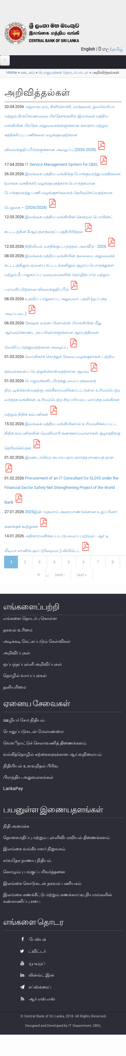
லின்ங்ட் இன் (35, 974)
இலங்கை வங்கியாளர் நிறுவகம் (34, 848)
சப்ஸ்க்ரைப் (34, 986)
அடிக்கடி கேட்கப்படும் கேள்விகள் (37, 641)
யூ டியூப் (31, 963)
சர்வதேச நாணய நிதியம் (27, 860)
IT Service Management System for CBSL (61, 164)
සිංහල (103, 48)
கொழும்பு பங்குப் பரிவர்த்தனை (34, 871)
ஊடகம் (28, 72)
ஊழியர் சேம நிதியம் (24, 720)
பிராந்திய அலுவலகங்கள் (28, 777)
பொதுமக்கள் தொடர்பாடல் (63, 72)
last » (82, 574)
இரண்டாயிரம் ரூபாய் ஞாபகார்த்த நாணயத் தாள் (69, 457)
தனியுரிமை (14, 687)
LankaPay (13, 788)
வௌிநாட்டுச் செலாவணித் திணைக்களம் (44, 742)
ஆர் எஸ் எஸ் (36, 998)
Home (11, 72)
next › (60, 574)
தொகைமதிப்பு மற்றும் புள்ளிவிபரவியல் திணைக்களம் (56, 837)
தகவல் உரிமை (17, 629)
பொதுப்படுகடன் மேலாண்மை (33, 731)
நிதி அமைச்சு (16, 826)
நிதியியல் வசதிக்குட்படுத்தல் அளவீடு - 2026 (65, 246)
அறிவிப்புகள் (16, 652)
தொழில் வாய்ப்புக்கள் (25, 675)
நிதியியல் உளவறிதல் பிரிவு (30, 765)
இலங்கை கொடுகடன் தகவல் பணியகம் (42, 883)
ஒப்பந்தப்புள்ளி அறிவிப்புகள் (32, 664)
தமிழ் (117, 48)
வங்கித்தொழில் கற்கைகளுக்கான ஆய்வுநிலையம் (52, 754)
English (88, 48)
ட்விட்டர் (31, 951)
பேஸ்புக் (31, 939)
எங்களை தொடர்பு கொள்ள (30, 618)
